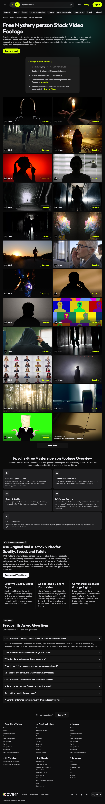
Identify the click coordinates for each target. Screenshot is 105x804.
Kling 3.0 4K (40, 770)
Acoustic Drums (41, 752)
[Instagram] (72, 795)
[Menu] (5, 5)
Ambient (38, 747)
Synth (38, 728)
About (71, 761)
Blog (71, 770)
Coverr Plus (73, 764)
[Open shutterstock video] (27, 111)
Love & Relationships (9, 733)
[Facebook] (82, 795)
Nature (5, 728)
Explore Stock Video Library (16, 575)
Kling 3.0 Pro (40, 775)
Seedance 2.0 (40, 761)
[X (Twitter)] (77, 795)
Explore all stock (11, 51)
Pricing (86, 4)
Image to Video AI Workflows (11, 764)
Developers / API (75, 767)
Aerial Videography (9, 738)
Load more (52, 445)
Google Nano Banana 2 (43, 767)
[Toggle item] (99, 638)
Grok (37, 783)
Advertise (72, 775)
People (5, 730)
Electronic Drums (41, 730)
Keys (37, 733)
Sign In (97, 4)
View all (99, 12)
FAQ (71, 772)
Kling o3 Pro (40, 778)
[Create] (12, 4)
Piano (38, 736)
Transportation (7, 747)
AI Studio (44, 82)
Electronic (39, 744)
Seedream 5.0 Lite (41, 772)
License (24, 794)
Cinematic (39, 738)
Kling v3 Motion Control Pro (44, 780)
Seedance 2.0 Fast (41, 764)
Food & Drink (7, 741)
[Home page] (10, 794)
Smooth (38, 741)
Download (45, 121)
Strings (38, 749)
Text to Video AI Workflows (11, 761)
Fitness (5, 736)
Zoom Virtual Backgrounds (11, 752)
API (79, 4)
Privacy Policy (34, 794)
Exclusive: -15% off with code (68, 439)
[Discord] (87, 795)
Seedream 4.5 (40, 786)
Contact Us (62, 715)
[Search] (17, 4)
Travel (5, 744)
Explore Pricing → (51, 89)
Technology (6, 749)
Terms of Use (44, 794)
